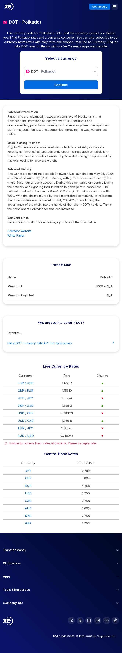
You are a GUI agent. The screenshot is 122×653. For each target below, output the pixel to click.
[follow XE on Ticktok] (115, 620)
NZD (28, 516)
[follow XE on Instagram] (97, 620)
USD (28, 493)
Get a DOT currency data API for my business (61, 343)
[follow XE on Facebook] (71, 620)
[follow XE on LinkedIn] (89, 620)
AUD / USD (25, 436)
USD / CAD (26, 421)
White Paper (16, 235)
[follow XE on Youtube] (106, 620)
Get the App (99, 6)
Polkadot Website (19, 231)
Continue (61, 85)
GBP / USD (25, 405)
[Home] (9, 6)
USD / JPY (25, 398)
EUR (28, 486)
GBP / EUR (25, 390)
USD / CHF (25, 413)
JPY (28, 470)
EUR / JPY (25, 428)
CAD (28, 501)
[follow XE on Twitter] (80, 620)
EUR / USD (25, 383)
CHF (28, 478)
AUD (28, 508)
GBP (28, 523)
